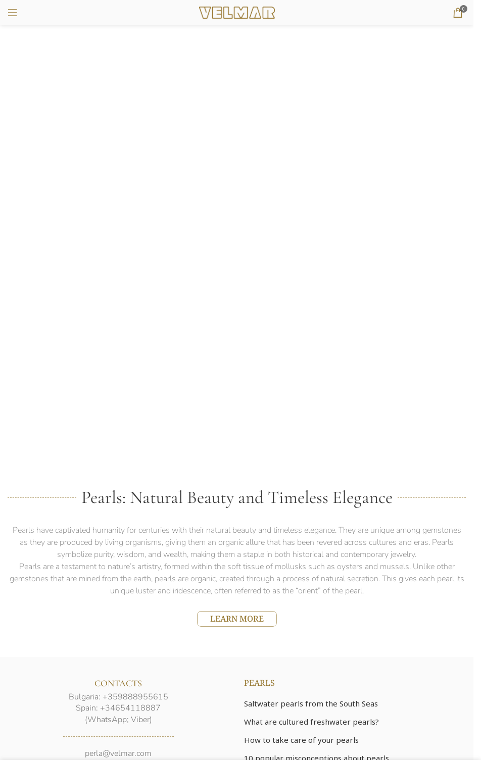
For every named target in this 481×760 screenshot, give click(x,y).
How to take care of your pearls (301, 740)
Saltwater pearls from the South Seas (311, 703)
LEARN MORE (237, 618)
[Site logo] (237, 12)
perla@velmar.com (118, 753)
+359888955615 (135, 696)
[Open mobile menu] (13, 13)
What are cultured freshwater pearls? (311, 722)
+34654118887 (130, 708)
